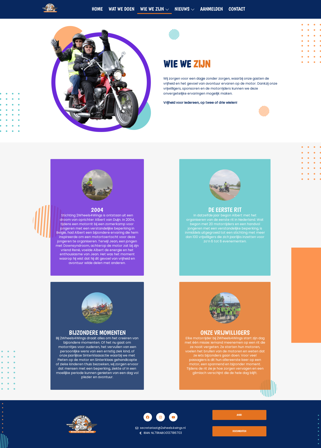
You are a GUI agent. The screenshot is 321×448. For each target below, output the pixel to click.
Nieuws (182, 9)
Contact (237, 9)
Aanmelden (211, 9)
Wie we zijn (152, 9)
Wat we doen (121, 9)
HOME (97, 9)
